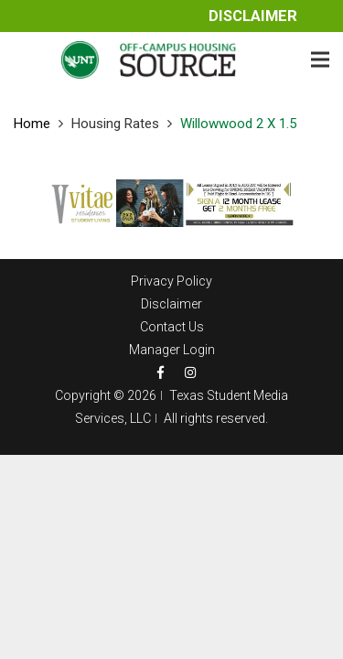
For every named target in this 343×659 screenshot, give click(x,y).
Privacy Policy (171, 281)
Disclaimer (253, 16)
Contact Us (172, 326)
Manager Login (172, 349)
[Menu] (320, 59)
